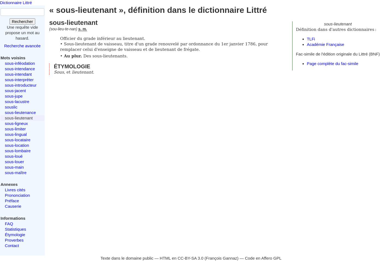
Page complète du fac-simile (332, 63)
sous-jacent (15, 90)
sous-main (14, 167)
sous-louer (14, 161)
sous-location (17, 145)
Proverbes (14, 240)
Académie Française (325, 44)
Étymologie (15, 234)
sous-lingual (16, 134)
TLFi (311, 39)
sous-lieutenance (20, 112)
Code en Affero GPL (263, 258)
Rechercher (22, 21)
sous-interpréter (19, 79)
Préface (12, 200)
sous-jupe (14, 96)
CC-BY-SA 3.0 (191, 258)
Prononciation (17, 195)
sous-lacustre (17, 101)
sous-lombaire (18, 150)
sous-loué (14, 156)
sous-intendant (18, 74)
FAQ (9, 223)
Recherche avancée (22, 45)
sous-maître (16, 172)
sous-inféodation (20, 63)
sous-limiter (15, 129)
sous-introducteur (21, 85)
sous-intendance (20, 68)
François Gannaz (221, 258)
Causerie (13, 206)
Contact (12, 245)
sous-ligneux (16, 123)
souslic (11, 107)
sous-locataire (17, 139)
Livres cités (15, 189)
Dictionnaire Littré (16, 2)
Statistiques (15, 229)
